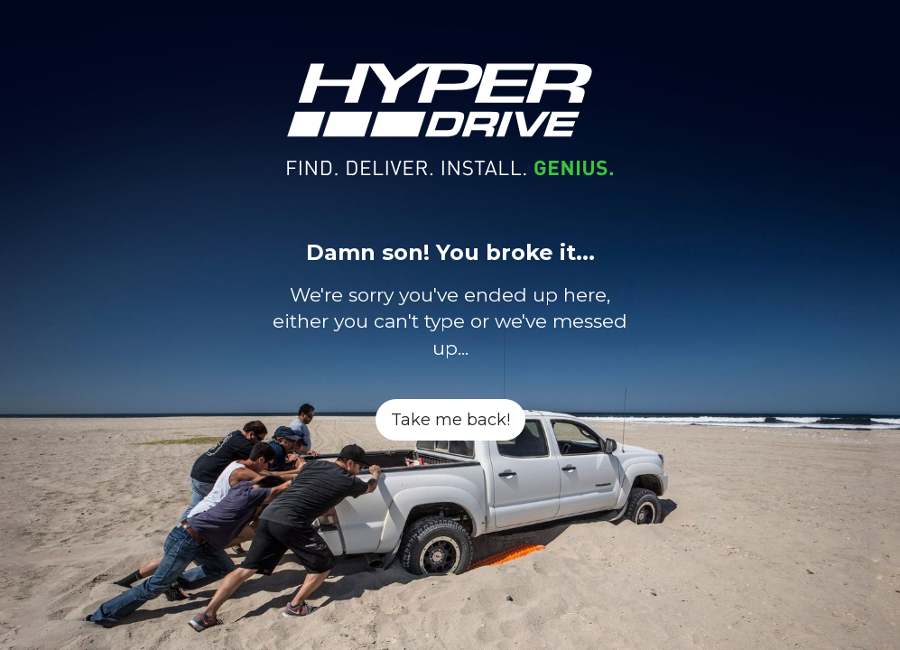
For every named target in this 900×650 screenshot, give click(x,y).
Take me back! (450, 420)
